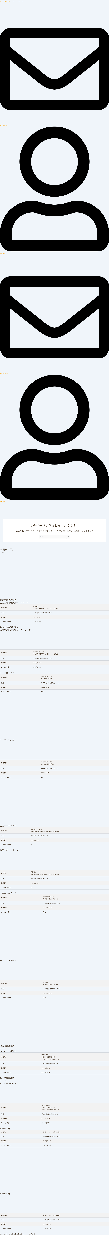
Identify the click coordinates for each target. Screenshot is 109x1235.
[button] (10, 13)
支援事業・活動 (10, 13)
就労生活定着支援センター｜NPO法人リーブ (13, 1)
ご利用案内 (18, 13)
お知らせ (2, 13)
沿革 (23, 13)
